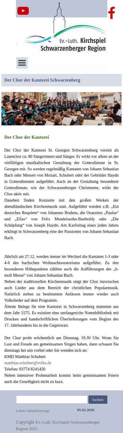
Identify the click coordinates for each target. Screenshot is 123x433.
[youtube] (23, 11)
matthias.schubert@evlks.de (27, 363)
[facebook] (111, 13)
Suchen (97, 399)
